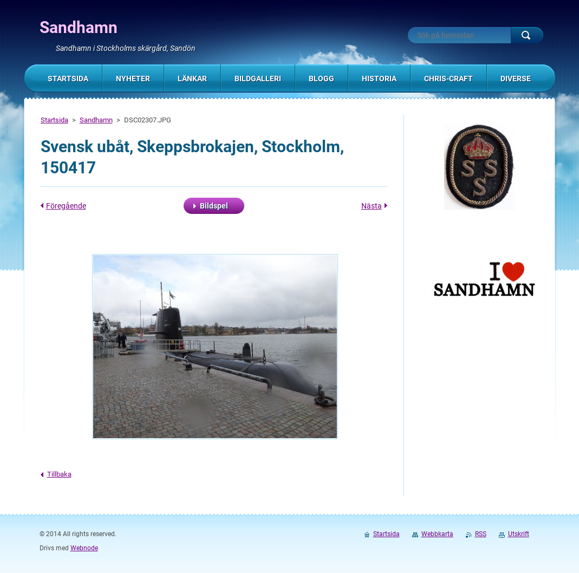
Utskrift (518, 534)
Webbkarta (437, 534)
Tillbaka (59, 474)
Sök (527, 35)
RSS (480, 534)
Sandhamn (96, 120)
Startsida (54, 120)
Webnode (84, 548)
